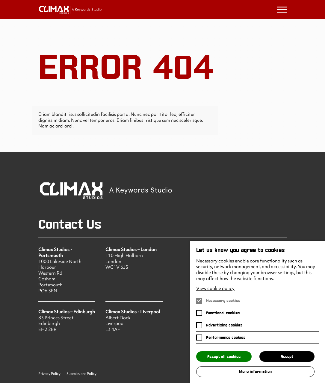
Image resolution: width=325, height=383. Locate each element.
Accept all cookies (224, 356)
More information (255, 371)
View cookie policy (215, 288)
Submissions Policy (81, 374)
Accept (287, 356)
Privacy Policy (49, 374)
